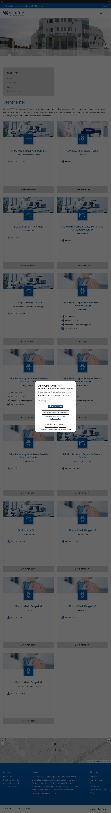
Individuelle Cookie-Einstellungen (55, 416)
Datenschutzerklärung (51, 427)
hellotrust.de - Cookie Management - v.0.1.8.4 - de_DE (55, 429)
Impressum (62, 427)
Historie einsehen (56, 419)
